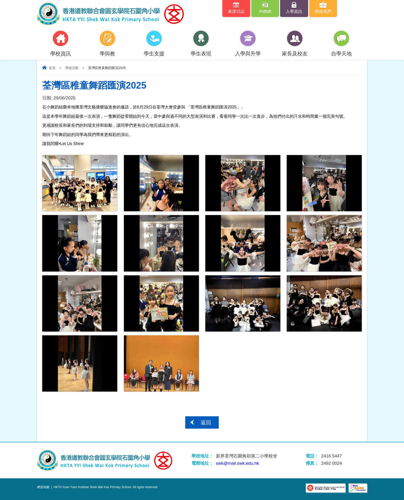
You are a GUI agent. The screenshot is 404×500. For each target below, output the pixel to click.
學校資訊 (60, 50)
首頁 (52, 68)
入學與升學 (248, 50)
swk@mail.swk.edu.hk (237, 463)
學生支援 (154, 50)
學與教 (107, 50)
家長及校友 (295, 50)
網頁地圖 (43, 487)
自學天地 (341, 50)
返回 (206, 422)
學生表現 (201, 50)
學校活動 (72, 68)
